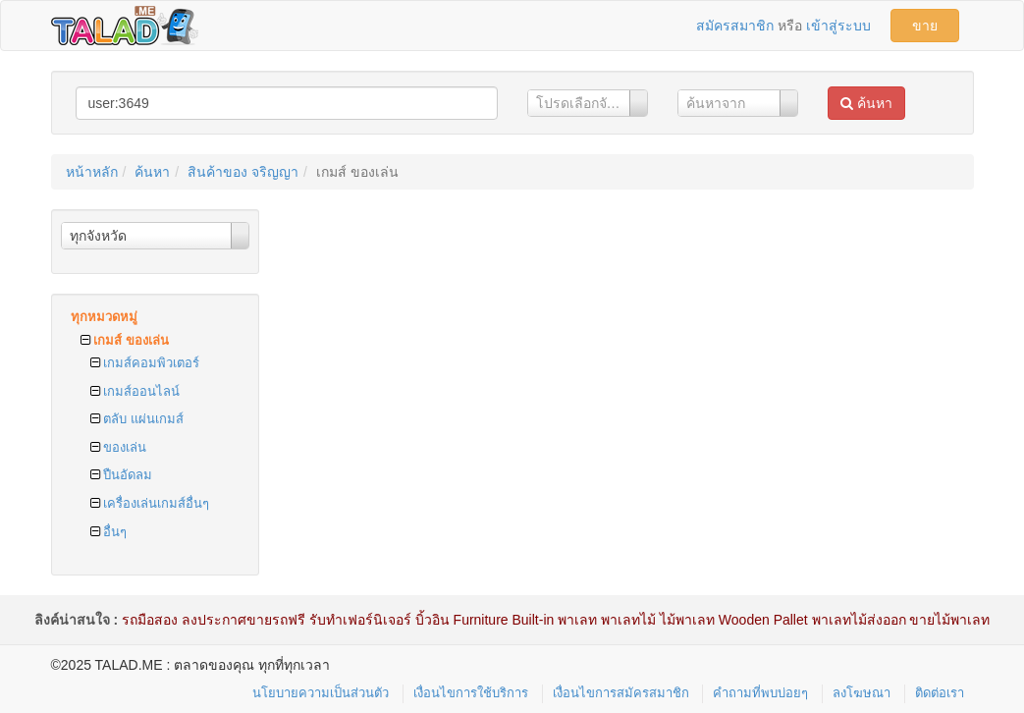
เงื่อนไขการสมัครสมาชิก (621, 693)
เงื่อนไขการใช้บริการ (470, 693)
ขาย (925, 25)
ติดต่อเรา (939, 693)
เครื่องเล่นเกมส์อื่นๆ (150, 503)
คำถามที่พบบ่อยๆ (760, 693)
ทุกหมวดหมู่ (104, 316)
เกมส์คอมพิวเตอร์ (145, 363)
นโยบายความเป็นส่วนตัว (320, 693)
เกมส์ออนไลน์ (135, 391)
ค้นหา (866, 103)
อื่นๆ (109, 531)
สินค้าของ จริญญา (243, 172)
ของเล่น (118, 447)
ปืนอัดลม (121, 474)
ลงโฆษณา (861, 693)
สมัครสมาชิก (735, 25)
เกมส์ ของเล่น (125, 340)
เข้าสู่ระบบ (838, 25)
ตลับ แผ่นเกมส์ (137, 418)
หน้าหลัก (92, 172)
